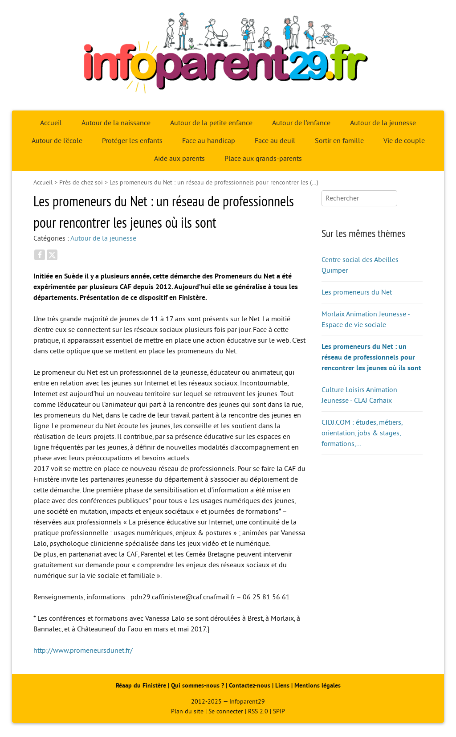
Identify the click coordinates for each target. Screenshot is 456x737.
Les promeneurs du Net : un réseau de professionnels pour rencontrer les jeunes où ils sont (371, 357)
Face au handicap (208, 141)
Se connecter (225, 711)
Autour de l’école (57, 141)
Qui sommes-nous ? (198, 685)
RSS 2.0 (258, 711)
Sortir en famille (339, 141)
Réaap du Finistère (141, 685)
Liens (282, 685)
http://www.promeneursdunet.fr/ (83, 651)
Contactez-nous (249, 685)
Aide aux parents (179, 159)
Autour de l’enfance (301, 123)
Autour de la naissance (116, 123)
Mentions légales (317, 685)
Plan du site (187, 711)
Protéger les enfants (132, 141)
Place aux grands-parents (263, 159)
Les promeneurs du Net (357, 292)
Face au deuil (275, 141)
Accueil (51, 123)
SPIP (279, 711)
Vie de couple (404, 141)
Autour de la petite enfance (211, 123)
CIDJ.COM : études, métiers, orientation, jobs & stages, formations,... (362, 433)
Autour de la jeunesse (383, 123)
